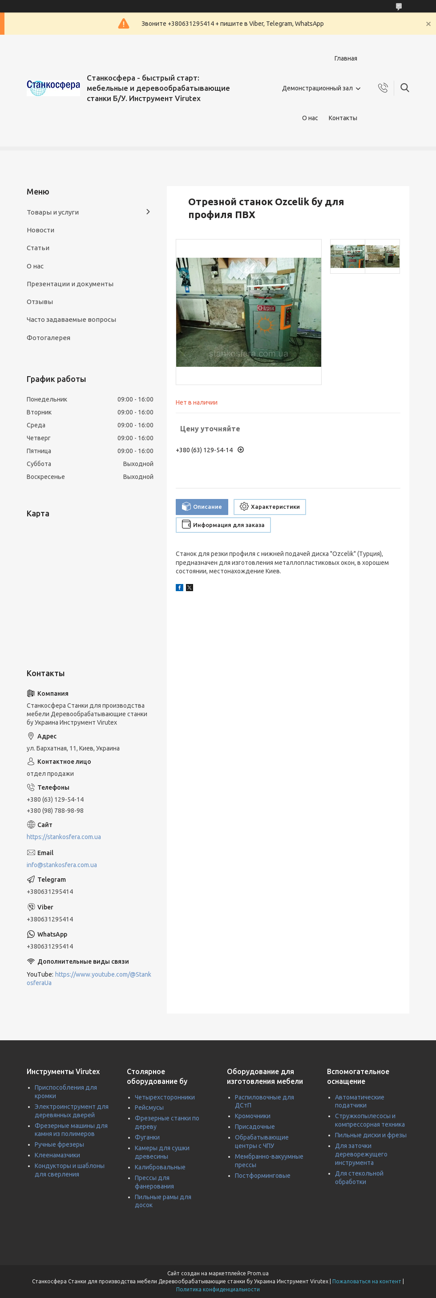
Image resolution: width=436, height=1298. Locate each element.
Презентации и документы (70, 284)
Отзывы (40, 301)
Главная (346, 58)
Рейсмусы (149, 1107)
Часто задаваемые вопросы (71, 319)
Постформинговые (263, 1175)
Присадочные (255, 1126)
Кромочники (252, 1116)
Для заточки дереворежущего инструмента (361, 1154)
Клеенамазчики (57, 1155)
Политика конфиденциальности (218, 1289)
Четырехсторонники (165, 1097)
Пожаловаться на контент (366, 1281)
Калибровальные (160, 1167)
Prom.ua (258, 1273)
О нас (310, 118)
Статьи (38, 247)
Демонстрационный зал (317, 88)
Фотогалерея (48, 337)
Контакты (343, 118)
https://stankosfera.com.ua (64, 836)
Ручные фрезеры (59, 1144)
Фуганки (147, 1137)
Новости (40, 230)
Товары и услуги (53, 212)
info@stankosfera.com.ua (62, 864)
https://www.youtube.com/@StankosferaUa (89, 978)
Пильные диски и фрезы (371, 1135)
